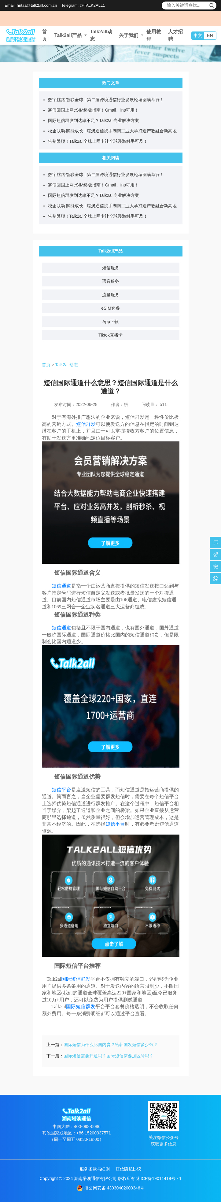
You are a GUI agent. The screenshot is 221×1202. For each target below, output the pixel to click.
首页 (46, 364)
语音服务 (110, 281)
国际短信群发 (75, 979)
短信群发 (86, 424)
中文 (197, 35)
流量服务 (110, 294)
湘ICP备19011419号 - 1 (159, 1178)
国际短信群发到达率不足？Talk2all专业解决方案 (93, 120)
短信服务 (110, 267)
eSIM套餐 (110, 308)
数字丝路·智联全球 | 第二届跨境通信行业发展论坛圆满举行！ (106, 99)
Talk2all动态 (66, 364)
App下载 (110, 321)
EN (210, 35)
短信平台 (115, 824)
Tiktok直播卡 (110, 335)
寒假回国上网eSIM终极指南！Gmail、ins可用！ (93, 110)
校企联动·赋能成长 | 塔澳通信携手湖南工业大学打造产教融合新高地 (112, 130)
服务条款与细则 (95, 1169)
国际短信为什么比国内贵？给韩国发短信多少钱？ (111, 1044)
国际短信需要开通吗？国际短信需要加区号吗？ (108, 1055)
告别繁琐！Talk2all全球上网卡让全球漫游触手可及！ (98, 141)
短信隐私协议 (128, 1169)
